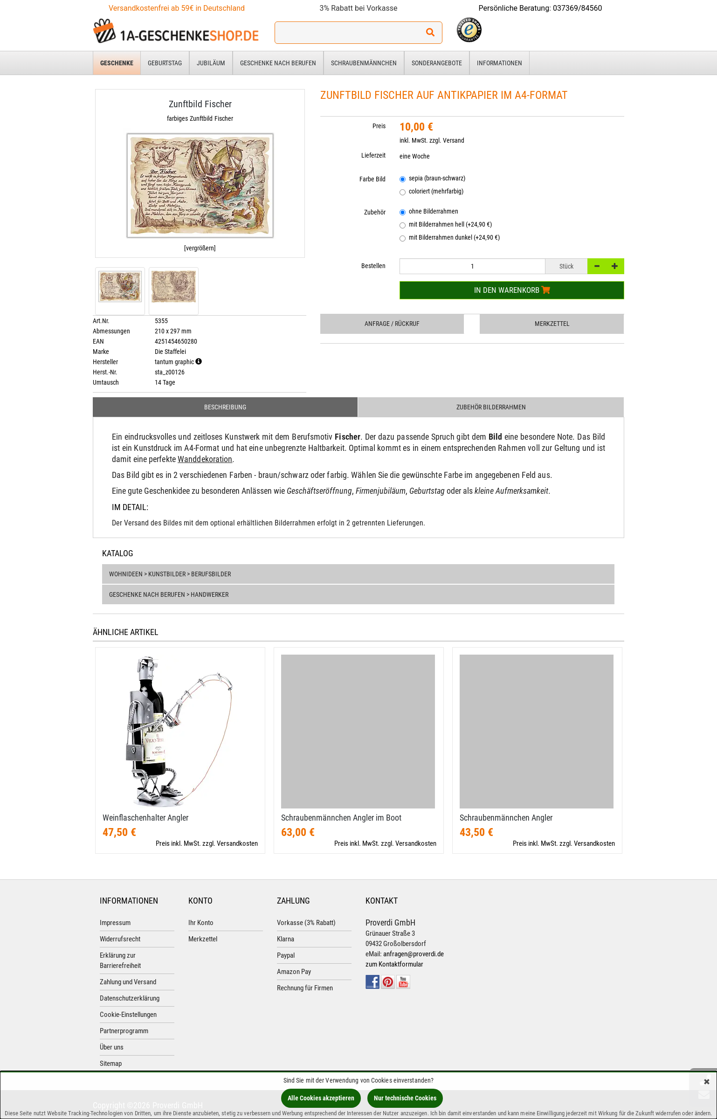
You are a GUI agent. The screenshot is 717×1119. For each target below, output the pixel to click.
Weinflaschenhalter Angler (145, 817)
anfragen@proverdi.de (413, 954)
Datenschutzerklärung (129, 998)
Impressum (115, 923)
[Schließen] (707, 1082)
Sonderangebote (437, 63)
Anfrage (392, 323)
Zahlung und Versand (128, 982)
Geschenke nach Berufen (278, 63)
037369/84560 (577, 8)
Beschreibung (225, 407)
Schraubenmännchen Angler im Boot (341, 817)
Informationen (499, 63)
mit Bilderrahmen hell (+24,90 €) (446, 225)
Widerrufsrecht (120, 939)
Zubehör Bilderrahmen (491, 407)
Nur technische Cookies (405, 1098)
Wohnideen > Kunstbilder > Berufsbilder (170, 574)
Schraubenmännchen (364, 63)
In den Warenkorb (512, 290)
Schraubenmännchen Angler (506, 817)
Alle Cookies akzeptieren (321, 1098)
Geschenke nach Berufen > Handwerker (168, 594)
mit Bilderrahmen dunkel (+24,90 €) (450, 238)
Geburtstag (165, 63)
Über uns (112, 1047)
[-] (596, 266)
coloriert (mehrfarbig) (431, 192)
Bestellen (373, 265)
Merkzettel (552, 323)
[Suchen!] (430, 32)
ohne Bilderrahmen (429, 212)
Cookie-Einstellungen (128, 1014)
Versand (453, 140)
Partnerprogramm (124, 1031)
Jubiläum (211, 63)
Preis (379, 126)
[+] (615, 266)
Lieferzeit (373, 155)
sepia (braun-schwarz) (432, 179)
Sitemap (111, 1063)
